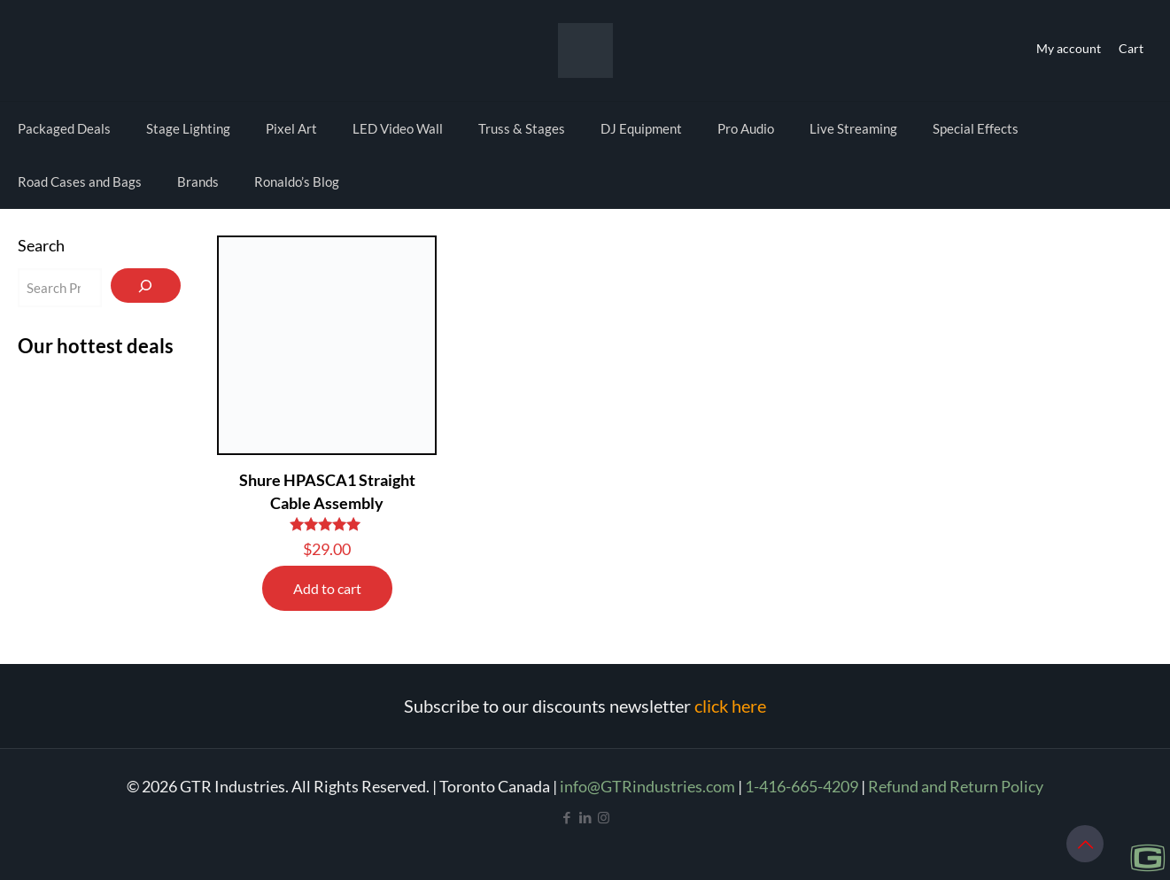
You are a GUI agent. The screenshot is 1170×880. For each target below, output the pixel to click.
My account (1068, 48)
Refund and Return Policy (955, 786)
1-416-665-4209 (801, 786)
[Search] (146, 285)
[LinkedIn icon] (585, 817)
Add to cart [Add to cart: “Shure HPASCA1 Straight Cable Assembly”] (327, 588)
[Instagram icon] (603, 817)
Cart (1131, 48)
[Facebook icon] (566, 817)
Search (41, 245)
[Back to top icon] (1085, 843)
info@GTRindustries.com (647, 786)
